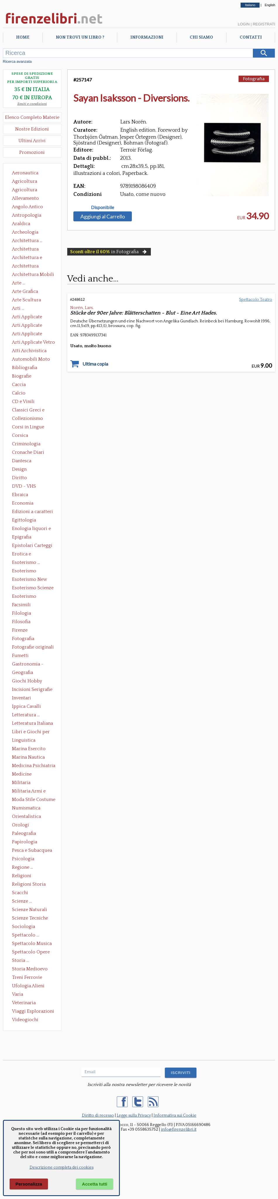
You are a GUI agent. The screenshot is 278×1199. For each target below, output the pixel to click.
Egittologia (24, 520)
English (270, 5)
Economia (22, 503)
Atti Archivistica (29, 350)
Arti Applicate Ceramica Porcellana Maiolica (33, 317)
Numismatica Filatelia (26, 808)
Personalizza (28, 1183)
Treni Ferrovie (27, 977)
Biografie (21, 376)
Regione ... (22, 867)
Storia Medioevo (30, 969)
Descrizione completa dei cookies (62, 1167)
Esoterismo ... (26, 562)
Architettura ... (27, 240)
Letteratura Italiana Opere (32, 724)
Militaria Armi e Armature (29, 791)
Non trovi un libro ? (80, 37)
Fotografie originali (33, 647)
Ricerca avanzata (17, 61)
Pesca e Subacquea (32, 850)
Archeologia (25, 232)
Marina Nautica (28, 757)
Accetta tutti (94, 1183)
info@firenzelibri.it (178, 1129)
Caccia (19, 384)
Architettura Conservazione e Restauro (29, 249)
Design (19, 469)
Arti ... (18, 308)
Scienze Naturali (29, 909)
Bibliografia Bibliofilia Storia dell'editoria (29, 368)
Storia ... (20, 960)
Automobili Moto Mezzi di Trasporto (32, 360)
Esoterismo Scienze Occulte (32, 588)
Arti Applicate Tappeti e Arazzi (29, 334)
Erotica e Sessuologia (25, 554)
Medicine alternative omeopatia (23, 774)
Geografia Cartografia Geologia (24, 673)
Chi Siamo (201, 37)
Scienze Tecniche (30, 918)
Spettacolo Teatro (255, 299)
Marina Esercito (29, 748)
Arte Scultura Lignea (26, 300)
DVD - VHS (24, 486)
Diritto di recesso (98, 1115)
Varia (17, 994)
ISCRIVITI (180, 1073)
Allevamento (25, 198)
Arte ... (18, 283)
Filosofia (21, 621)
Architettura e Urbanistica (27, 258)
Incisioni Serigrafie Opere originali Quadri (32, 690)
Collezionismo (27, 418)
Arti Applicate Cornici (27, 326)
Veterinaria (24, 1002)
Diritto (19, 477)
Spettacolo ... (25, 935)
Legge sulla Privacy (134, 1115)
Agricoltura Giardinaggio (26, 190)
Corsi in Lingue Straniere (28, 427)
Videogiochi (25, 1019)
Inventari (21, 698)
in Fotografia (109, 251)
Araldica (21, 223)
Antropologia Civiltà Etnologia (30, 216)
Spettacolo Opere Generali (31, 952)
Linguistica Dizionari (23, 741)
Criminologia (26, 443)
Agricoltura (24, 181)
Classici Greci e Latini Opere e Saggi (33, 410)
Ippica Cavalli (26, 706)
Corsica (20, 435)
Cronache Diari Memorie (28, 453)
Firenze (19, 630)
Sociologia (23, 926)
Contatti (251, 37)
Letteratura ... (26, 714)
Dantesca (21, 460)
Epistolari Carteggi (32, 545)
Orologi (20, 825)
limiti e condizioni (32, 104)
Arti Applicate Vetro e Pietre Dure (33, 343)
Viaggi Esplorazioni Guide (33, 1012)
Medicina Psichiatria (33, 765)
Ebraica (20, 494)
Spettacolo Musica (32, 943)
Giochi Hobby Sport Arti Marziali (32, 681)
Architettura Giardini (25, 266)
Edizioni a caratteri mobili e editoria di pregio (33, 512)
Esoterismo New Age (29, 580)
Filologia (21, 613)
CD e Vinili (23, 401)
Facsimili (21, 604)
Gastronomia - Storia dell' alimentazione (28, 664)
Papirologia (24, 841)
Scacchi (20, 892)
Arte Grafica (25, 291)
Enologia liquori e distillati (31, 529)
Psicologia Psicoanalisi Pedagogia (24, 859)
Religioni (21, 875)
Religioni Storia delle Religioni (29, 885)
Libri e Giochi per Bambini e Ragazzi (31, 732)
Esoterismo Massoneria (24, 571)
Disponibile (102, 207)
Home (22, 37)
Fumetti (20, 655)
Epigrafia (21, 537)
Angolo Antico (27, 206)
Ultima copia (95, 364)
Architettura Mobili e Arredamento (33, 275)
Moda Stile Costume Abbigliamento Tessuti (33, 800)
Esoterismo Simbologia (24, 597)
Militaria (21, 782)
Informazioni (146, 37)
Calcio (18, 393)
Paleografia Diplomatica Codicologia (25, 834)
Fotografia (23, 638)
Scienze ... (22, 901)
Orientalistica (26, 816)
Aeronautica (25, 172)
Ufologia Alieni (28, 985)
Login (243, 24)
